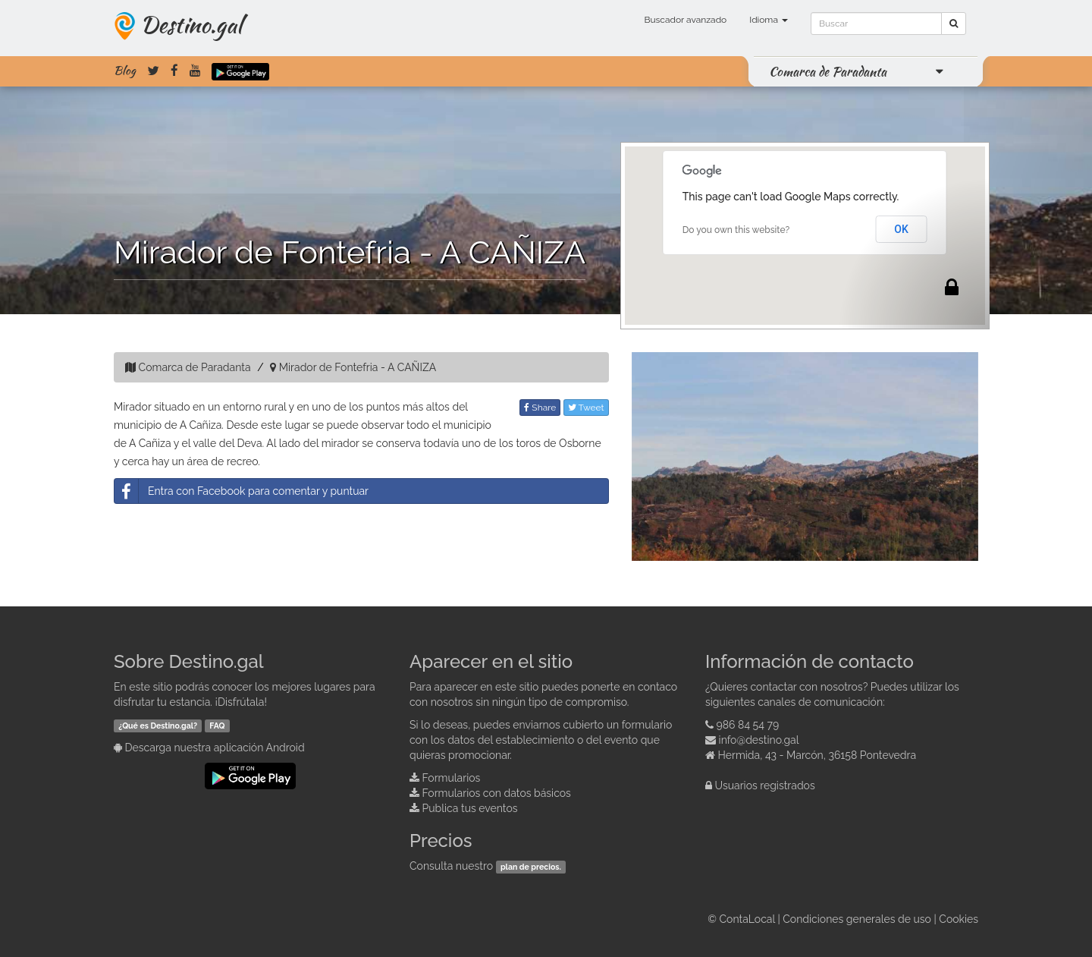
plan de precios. (530, 866)
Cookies (958, 919)
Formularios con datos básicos (496, 793)
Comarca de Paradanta (827, 71)
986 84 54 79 (748, 725)
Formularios (451, 778)
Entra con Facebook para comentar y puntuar (242, 491)
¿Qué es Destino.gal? (157, 725)
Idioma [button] (768, 19)
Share (540, 407)
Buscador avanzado (685, 19)
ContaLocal (746, 919)
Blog (125, 70)
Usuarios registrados (765, 785)
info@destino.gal (759, 740)
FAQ (216, 725)
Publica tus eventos (470, 808)
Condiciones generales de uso (857, 919)
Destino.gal (191, 24)
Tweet (586, 407)
